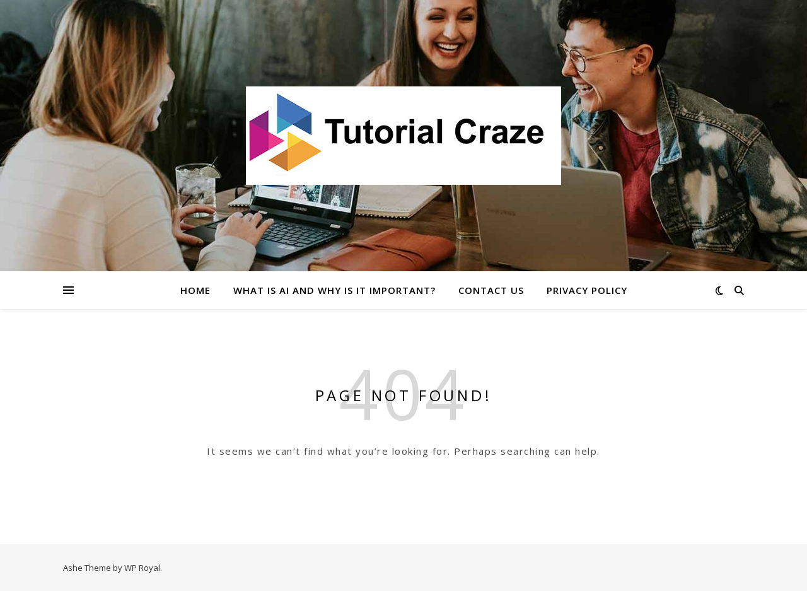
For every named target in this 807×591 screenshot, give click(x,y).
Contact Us (491, 290)
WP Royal (142, 567)
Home (195, 290)
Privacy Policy (587, 290)
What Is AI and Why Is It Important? (334, 290)
